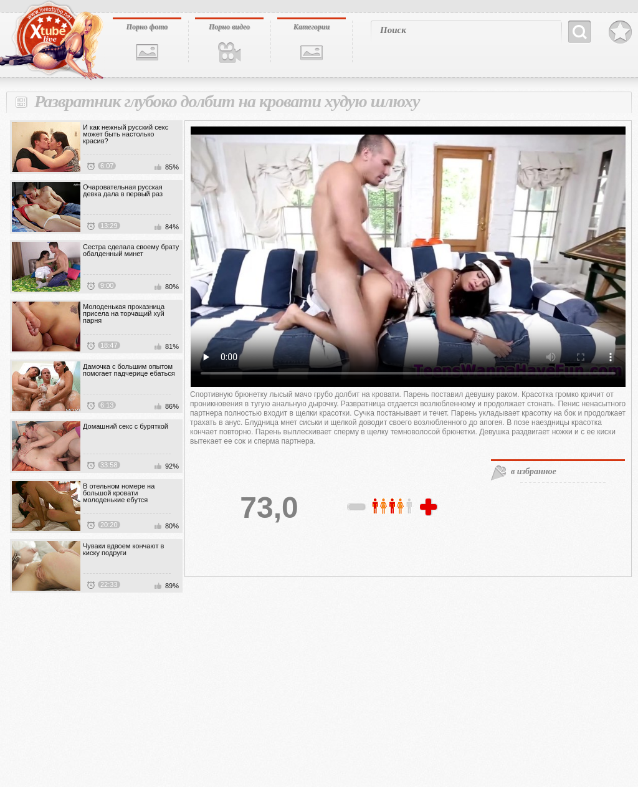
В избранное (620, 32)
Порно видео (229, 26)
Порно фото (147, 26)
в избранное (533, 471)
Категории (311, 26)
